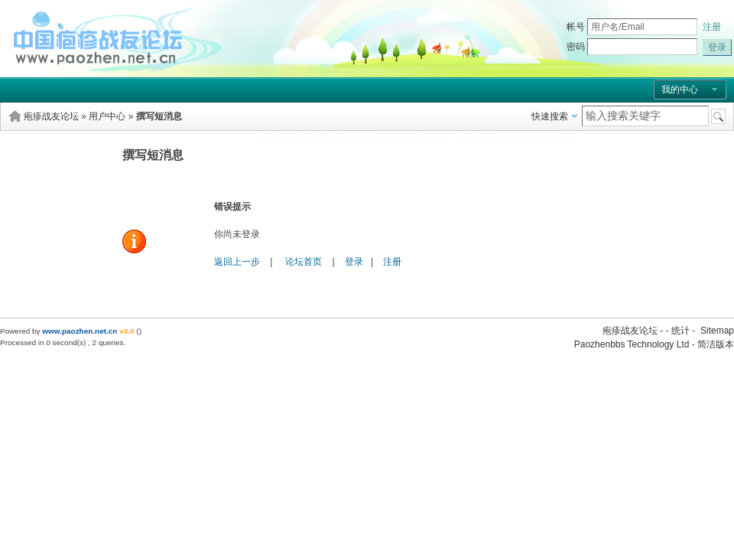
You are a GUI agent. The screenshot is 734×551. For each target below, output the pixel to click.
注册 (712, 26)
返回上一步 (237, 261)
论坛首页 (303, 261)
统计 (680, 330)
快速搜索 (549, 116)
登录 (354, 261)
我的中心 (679, 89)
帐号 (576, 26)
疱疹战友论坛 (51, 116)
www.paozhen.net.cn (79, 331)
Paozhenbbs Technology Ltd (632, 344)
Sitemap (717, 330)
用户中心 (107, 116)
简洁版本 (715, 344)
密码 (576, 46)
